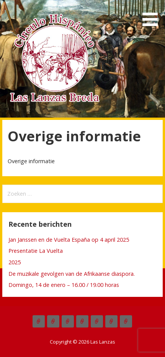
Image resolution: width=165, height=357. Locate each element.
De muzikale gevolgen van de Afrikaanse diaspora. (71, 273)
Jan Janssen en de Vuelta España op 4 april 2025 (68, 239)
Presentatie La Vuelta (35, 250)
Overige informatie (111, 321)
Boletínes (97, 321)
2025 (14, 262)
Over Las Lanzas (68, 321)
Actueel (39, 321)
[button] (152, 14)
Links (126, 321)
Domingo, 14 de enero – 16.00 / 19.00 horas (63, 284)
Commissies (82, 321)
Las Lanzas (53, 321)
